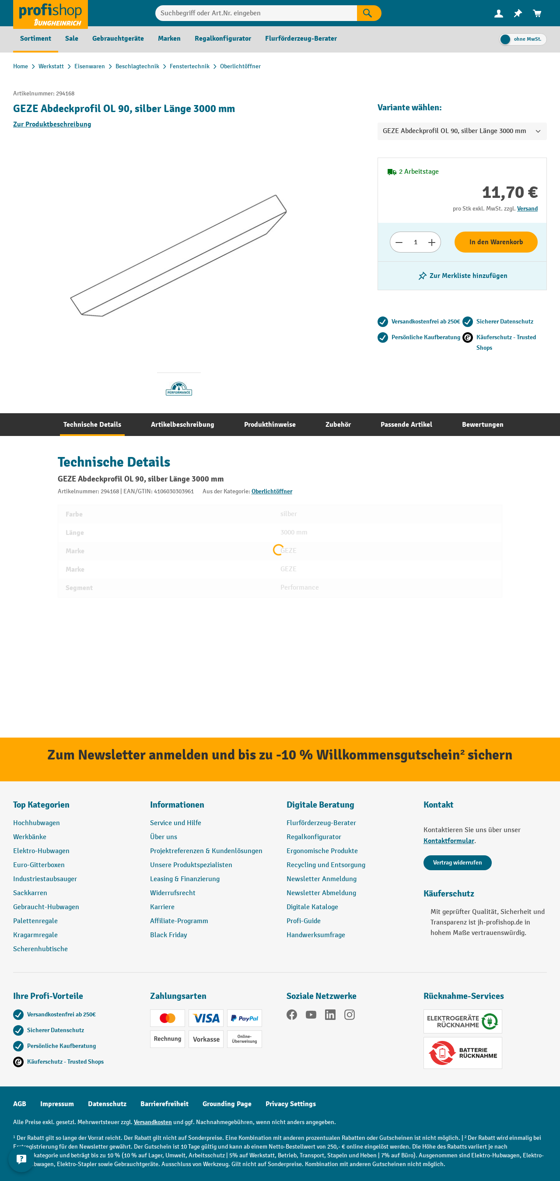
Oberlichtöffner (272, 491)
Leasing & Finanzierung (185, 879)
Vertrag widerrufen (457, 862)
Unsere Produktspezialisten (191, 865)
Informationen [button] (177, 804)
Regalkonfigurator (314, 837)
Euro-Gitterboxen (39, 865)
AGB (19, 1104)
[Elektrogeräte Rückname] (462, 1021)
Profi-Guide (304, 921)
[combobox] (256, 13)
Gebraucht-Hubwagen (46, 907)
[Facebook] (292, 1016)
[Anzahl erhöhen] (432, 242)
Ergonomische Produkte (322, 851)
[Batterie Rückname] (463, 1053)
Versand (527, 208)
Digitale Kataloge (312, 907)
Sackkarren (30, 893)
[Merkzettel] (518, 13)
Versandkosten (153, 1122)
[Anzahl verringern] (399, 242)
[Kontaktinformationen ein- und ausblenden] (22, 1159)
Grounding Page (227, 1104)
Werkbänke (29, 837)
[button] (348, 808)
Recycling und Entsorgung (326, 865)
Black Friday (168, 935)
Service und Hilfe (175, 823)
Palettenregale (35, 921)
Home (20, 66)
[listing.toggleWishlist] (462, 276)
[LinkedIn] (330, 1016)
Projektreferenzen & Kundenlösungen (206, 851)
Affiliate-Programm (179, 921)
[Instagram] (349, 1016)
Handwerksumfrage (316, 935)
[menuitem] (498, 13)
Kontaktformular (449, 841)
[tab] (92, 424)
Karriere (162, 907)
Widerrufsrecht (173, 893)
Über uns (163, 837)
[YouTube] (311, 1016)
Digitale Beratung (320, 804)
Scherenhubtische (40, 949)
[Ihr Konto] (498, 13)
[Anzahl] (415, 242)
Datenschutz (107, 1104)
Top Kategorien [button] (41, 804)
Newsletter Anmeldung (322, 879)
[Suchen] (369, 13)
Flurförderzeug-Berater (321, 823)
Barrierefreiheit (164, 1104)
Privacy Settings (291, 1104)
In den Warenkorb (496, 242)
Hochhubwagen (36, 823)
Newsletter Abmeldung (321, 893)
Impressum (57, 1104)
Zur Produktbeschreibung (52, 124)
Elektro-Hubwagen (41, 851)
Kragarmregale (35, 935)
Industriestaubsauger (45, 879)
